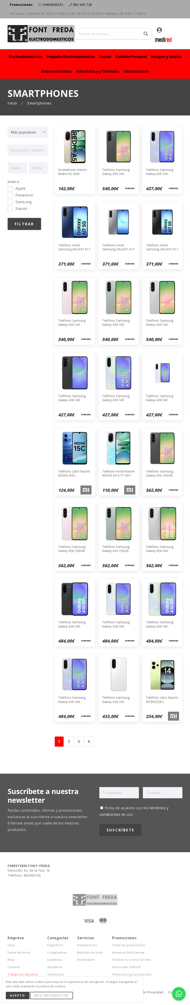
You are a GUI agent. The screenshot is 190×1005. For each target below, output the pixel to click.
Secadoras (55, 967)
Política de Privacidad (146, 992)
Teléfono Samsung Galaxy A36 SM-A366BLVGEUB (72, 701)
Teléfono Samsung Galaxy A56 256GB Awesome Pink (72, 551)
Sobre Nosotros (19, 952)
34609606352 (52, 4)
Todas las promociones (129, 945)
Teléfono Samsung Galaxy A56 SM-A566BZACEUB (159, 551)
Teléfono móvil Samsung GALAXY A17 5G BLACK (162, 249)
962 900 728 (82, 4)
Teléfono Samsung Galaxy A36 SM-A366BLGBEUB (115, 400)
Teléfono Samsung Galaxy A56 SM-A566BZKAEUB (115, 174)
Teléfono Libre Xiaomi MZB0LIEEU (74, 473)
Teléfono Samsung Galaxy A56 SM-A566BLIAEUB (72, 324)
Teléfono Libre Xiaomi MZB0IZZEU (162, 699)
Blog (11, 959)
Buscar (145, 33)
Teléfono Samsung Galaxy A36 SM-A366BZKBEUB (72, 400)
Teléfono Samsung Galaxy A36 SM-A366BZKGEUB (72, 626)
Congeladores (57, 952)
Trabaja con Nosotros (23, 974)
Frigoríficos (55, 945)
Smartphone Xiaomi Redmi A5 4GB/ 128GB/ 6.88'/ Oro (72, 174)
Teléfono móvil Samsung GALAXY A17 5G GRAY (118, 249)
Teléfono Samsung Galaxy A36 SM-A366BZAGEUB (115, 626)
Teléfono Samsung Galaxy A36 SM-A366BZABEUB (159, 400)
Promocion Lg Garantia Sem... (133, 974)
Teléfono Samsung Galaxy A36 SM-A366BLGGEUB (159, 626)
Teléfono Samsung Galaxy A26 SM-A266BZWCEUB (115, 701)
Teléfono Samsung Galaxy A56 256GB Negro (159, 475)
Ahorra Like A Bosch (126, 967)
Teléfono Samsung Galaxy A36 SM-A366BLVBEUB (159, 174)
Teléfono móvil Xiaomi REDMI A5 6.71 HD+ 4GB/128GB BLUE (118, 475)
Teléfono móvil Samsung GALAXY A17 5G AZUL (74, 249)
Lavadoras (54, 959)
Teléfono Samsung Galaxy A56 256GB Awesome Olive (115, 551)
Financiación (86, 959)
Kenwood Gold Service (128, 952)
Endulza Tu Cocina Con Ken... (132, 959)
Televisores (55, 974)
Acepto (17, 995)
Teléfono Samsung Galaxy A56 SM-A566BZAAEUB (159, 324)
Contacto (14, 967)
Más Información (51, 995)
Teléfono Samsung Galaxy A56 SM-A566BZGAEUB (115, 324)
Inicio (13, 103)
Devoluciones (87, 945)
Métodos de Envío (90, 952)
